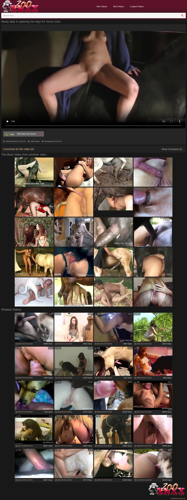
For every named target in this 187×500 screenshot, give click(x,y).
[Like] (9, 134)
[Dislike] (41, 134)
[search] (182, 15)
